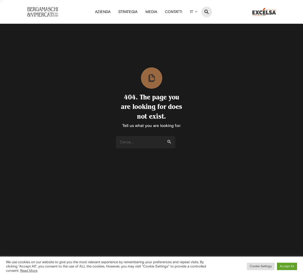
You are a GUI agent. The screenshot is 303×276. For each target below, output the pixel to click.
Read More (28, 270)
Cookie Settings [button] (261, 266)
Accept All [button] (287, 266)
